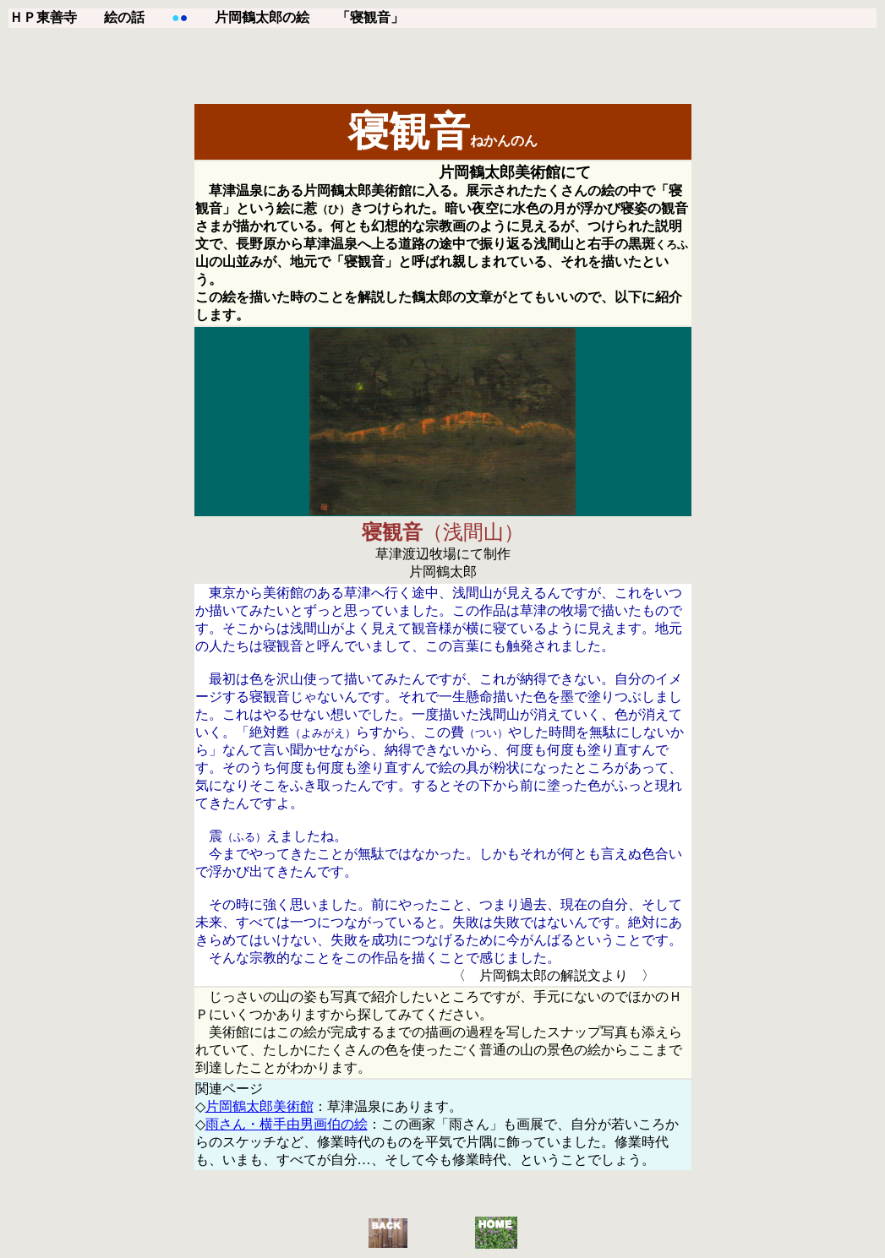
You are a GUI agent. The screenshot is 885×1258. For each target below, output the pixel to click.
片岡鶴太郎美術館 (259, 1106)
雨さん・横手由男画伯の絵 (286, 1124)
